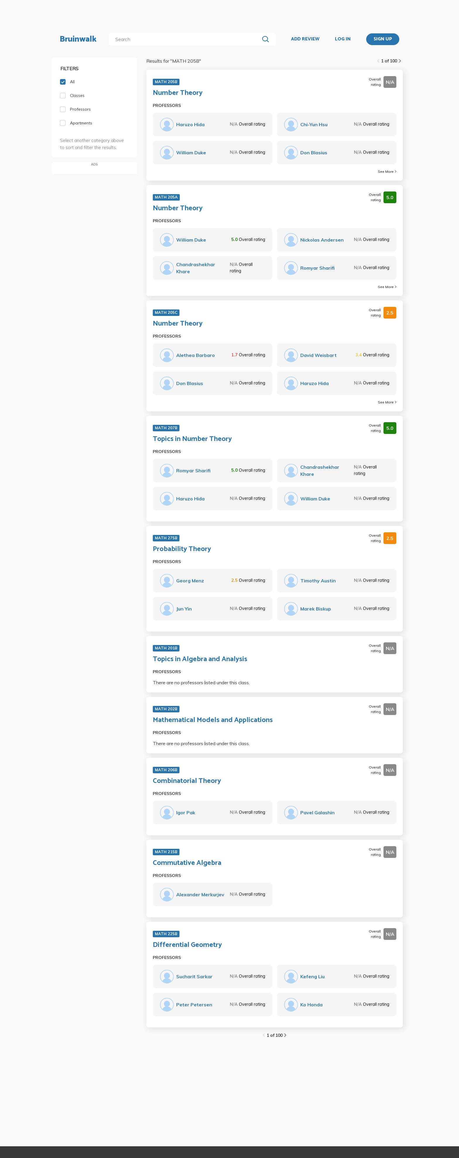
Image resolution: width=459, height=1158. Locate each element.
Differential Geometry (187, 945)
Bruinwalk (78, 39)
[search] (185, 39)
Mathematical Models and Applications (213, 720)
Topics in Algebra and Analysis (200, 659)
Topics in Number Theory (192, 439)
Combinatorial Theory (187, 781)
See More (387, 171)
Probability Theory (182, 549)
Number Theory (178, 93)
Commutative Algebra (187, 863)
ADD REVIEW (305, 39)
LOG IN (343, 39)
